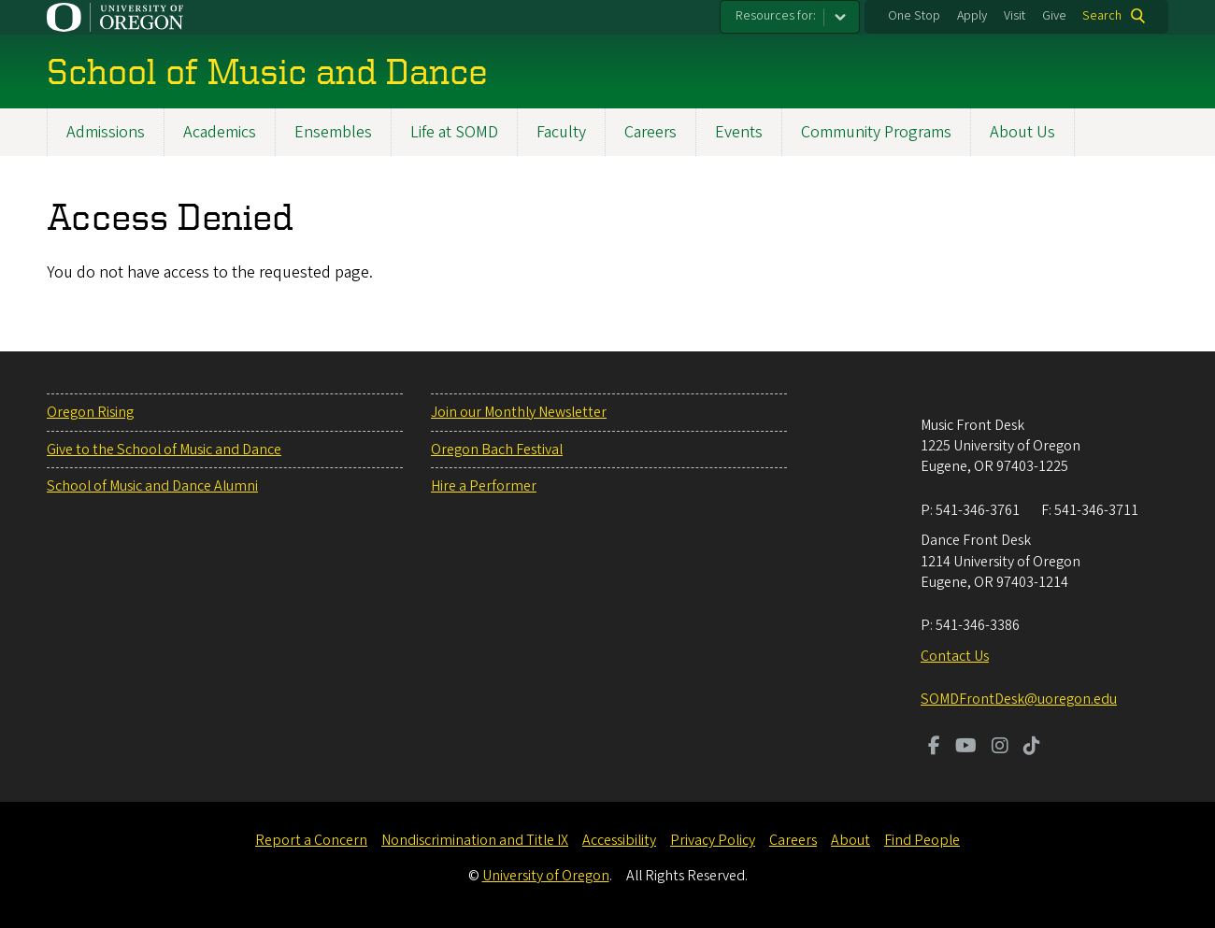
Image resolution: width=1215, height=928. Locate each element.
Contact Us (955, 656)
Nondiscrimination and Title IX (474, 840)
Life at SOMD (454, 132)
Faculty (561, 132)
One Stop (914, 16)
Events (739, 132)
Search (1102, 16)
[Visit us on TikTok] (1032, 747)
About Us (1022, 132)
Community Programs (876, 132)
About (850, 840)
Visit (1014, 16)
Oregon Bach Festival (497, 449)
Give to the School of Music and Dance (164, 449)
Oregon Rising (90, 412)
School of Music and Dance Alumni (152, 486)
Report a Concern (311, 840)
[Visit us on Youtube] (966, 747)
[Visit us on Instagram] (1000, 747)
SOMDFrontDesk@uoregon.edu (1019, 699)
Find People (922, 840)
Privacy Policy (712, 840)
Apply (972, 16)
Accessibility (619, 840)
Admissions (105, 132)
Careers (650, 132)
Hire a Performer (483, 486)
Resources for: (776, 16)
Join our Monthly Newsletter (519, 412)
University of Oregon (545, 875)
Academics (219, 132)
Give (1054, 16)
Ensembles (333, 132)
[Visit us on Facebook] (934, 747)
